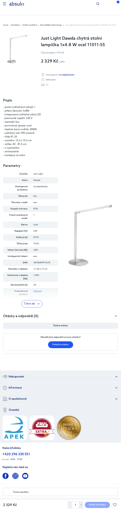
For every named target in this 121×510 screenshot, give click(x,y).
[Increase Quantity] (81, 504)
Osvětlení (15, 25)
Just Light (38, 174)
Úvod (5, 25)
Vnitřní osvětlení (30, 25)
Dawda (36, 180)
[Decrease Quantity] (70, 504)
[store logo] (16, 4)
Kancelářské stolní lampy (51, 25)
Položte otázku (60, 344)
